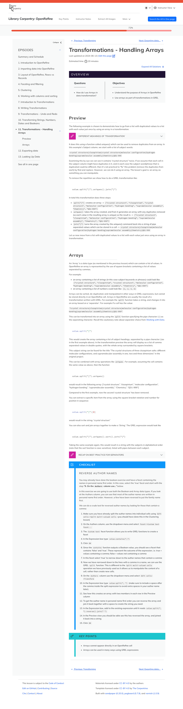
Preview (26, 138)
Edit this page (107, 56)
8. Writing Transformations (32, 107)
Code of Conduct (56, 683)
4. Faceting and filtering (30, 84)
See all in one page (28, 164)
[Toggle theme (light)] (148, 8)
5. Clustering (24, 90)
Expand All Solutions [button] (153, 66)
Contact (31, 693)
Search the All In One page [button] (162, 19)
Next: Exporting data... (151, 40)
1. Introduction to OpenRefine (33, 62)
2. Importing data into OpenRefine (36, 68)
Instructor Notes (83, 19)
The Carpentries (140, 688)
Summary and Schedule (31, 56)
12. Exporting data (28, 150)
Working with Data (155, 319)
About (39, 693)
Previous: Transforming (83, 40)
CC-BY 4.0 (124, 683)
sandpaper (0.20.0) (114, 693)
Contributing (43, 688)
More (127, 19)
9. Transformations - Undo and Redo (37, 113)
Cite (24, 693)
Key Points (64, 19)
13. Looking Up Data (29, 156)
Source (54, 688)
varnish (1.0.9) (152, 693)
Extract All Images (107, 19)
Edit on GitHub (29, 688)
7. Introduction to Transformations (36, 102)
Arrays (25, 144)
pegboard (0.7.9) (132, 693)
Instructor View (165, 8)
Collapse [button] (57, 42)
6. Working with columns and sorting (37, 96)
